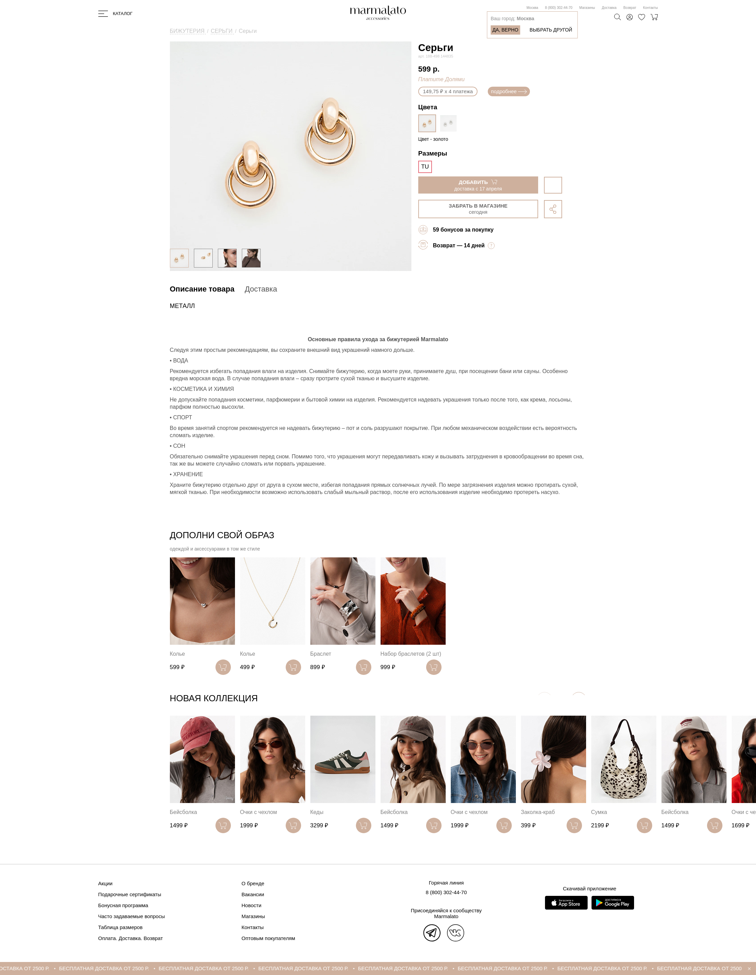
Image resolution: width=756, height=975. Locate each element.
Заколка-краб (538, 812)
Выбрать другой (551, 30)
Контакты (650, 8)
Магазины (587, 8)
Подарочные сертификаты (129, 894)
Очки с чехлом (258, 812)
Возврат (629, 8)
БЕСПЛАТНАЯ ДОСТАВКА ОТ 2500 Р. (121, 968)
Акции (105, 883)
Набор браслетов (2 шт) (411, 654)
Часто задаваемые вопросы (131, 916)
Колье (177, 654)
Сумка (599, 812)
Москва (532, 8)
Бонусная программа (123, 905)
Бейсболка (183, 812)
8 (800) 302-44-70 (558, 8)
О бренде (252, 883)
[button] (578, 699)
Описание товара (202, 289)
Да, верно (505, 30)
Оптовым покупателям (268, 938)
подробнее (509, 91)
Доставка (609, 8)
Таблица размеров (120, 927)
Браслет (320, 654)
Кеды (317, 812)
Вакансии (252, 894)
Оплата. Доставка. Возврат (130, 938)
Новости (251, 905)
